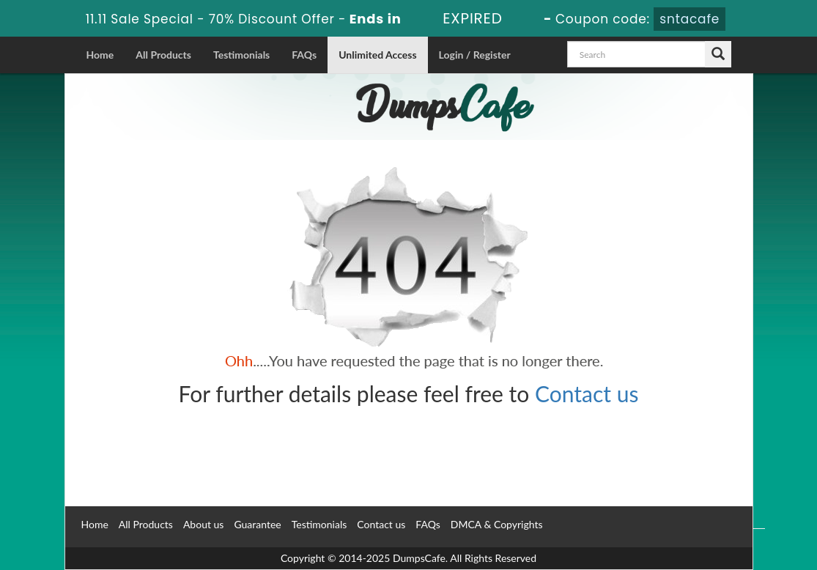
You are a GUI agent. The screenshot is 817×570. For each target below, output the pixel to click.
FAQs (304, 54)
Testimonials (241, 54)
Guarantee (257, 524)
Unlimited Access (377, 54)
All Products (163, 54)
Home (100, 54)
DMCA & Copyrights (497, 524)
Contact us (586, 393)
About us (203, 524)
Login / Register (475, 54)
